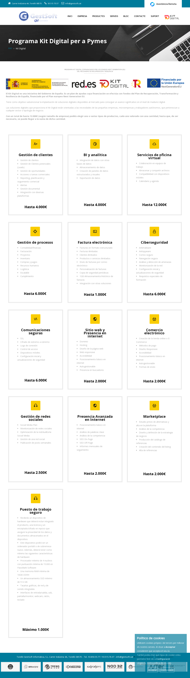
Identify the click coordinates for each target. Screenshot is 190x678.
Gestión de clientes (36, 154)
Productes (98, 16)
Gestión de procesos (35, 242)
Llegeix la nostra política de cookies (154, 663)
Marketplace (154, 416)
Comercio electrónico (154, 331)
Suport (155, 16)
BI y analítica (95, 154)
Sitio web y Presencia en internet (95, 332)
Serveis (114, 16)
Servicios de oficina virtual (154, 156)
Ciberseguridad (154, 242)
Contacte (139, 16)
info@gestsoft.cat (73, 3)
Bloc (126, 16)
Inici (70, 16)
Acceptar (152, 670)
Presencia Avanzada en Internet (95, 418)
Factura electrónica (95, 242)
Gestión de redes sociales (35, 418)
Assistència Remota (163, 4)
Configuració (167, 670)
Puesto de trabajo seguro (35, 511)
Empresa (82, 16)
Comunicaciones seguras (35, 331)
